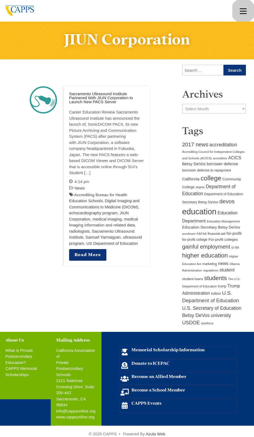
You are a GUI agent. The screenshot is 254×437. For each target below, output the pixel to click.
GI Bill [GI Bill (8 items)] (235, 247)
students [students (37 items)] (215, 278)
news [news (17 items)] (223, 263)
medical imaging (107, 219)
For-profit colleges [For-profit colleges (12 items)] (223, 240)
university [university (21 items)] (221, 315)
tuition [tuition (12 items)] (216, 293)
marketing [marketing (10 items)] (209, 264)
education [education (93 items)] (199, 211)
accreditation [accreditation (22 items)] (223, 144)
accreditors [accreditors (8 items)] (220, 158)
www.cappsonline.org (75, 417)
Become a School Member (158, 389)
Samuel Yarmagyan (103, 237)
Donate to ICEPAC (150, 363)
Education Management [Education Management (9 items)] (223, 221)
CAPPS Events (146, 402)
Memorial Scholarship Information (168, 349)
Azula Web (155, 434)
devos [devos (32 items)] (227, 201)
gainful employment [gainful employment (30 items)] (206, 246)
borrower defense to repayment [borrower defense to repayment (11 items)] (206, 170)
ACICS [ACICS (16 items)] (234, 158)
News (79, 188)
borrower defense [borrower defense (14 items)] (222, 164)
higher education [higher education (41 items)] (205, 255)
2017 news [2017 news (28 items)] (195, 144)
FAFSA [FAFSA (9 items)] (202, 233)
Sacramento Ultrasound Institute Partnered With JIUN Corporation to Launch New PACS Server (101, 97)
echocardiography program (93, 213)
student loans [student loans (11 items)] (192, 279)
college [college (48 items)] (211, 178)
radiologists (79, 231)
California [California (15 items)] (190, 179)
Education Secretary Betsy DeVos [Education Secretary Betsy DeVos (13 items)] (211, 227)
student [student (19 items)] (227, 270)
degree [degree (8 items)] (200, 187)
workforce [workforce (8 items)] (207, 323)
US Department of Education (112, 243)
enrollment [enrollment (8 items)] (189, 233)
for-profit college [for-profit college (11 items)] (194, 240)
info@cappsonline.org (75, 411)
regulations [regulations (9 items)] (210, 270)
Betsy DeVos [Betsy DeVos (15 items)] (194, 163)
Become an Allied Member (159, 376)
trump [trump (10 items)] (222, 286)
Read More (87, 254)
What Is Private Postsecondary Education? (19, 356)
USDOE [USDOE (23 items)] (191, 322)
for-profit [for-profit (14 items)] (233, 233)
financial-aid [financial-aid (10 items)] (216, 234)
